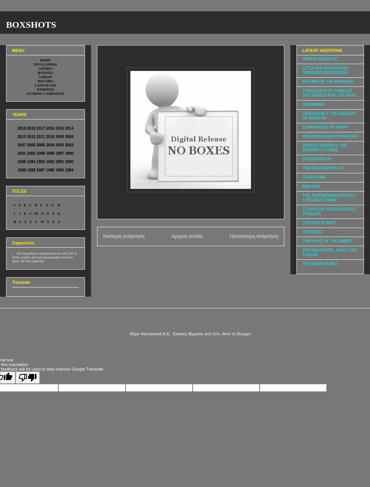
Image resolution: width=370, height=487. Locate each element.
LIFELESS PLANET (319, 223)
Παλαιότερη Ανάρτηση (254, 236)
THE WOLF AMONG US (323, 168)
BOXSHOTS (31, 25)
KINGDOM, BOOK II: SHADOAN (330, 136)
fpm (216, 333)
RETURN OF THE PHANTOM (328, 82)
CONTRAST (313, 232)
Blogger (244, 333)
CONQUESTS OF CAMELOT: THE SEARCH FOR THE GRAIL (330, 93)
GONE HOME (314, 177)
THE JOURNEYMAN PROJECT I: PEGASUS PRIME (329, 197)
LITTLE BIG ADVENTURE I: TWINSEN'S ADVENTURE (326, 70)
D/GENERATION (317, 159)
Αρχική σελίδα (186, 236)
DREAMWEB (314, 104)
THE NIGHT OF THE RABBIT (328, 241)
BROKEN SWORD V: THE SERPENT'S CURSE (325, 147)
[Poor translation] (28, 377)
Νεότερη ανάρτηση (123, 236)
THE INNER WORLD (320, 264)
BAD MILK (311, 186)
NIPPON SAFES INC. (321, 59)
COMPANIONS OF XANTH (325, 127)
